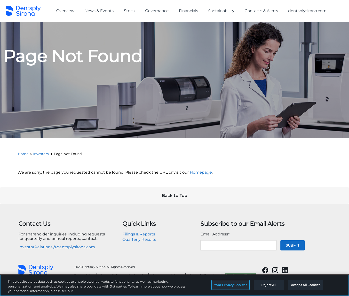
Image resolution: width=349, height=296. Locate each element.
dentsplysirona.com (307, 10)
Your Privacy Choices (240, 275)
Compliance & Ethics (167, 275)
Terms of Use (83, 275)
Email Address (215, 234)
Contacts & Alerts (261, 10)
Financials (188, 10)
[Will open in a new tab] (265, 270)
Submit (292, 245)
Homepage (201, 172)
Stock (129, 10)
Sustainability (221, 10)
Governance (157, 10)
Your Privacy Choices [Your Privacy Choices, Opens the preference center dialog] (230, 287)
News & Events (99, 10)
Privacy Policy (110, 275)
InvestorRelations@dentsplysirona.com (56, 247)
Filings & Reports (138, 234)
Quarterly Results (139, 239)
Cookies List (136, 275)
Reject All (268, 287)
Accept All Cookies (305, 287)
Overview (65, 10)
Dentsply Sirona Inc (204, 275)
